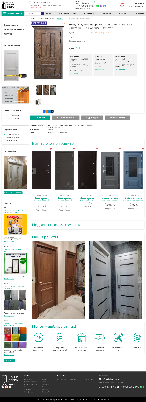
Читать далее (9, 242)
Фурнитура (8, 34)
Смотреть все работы (13, 193)
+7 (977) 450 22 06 (85, 6)
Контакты (106, 13)
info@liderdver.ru (40, 2)
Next (141, 171)
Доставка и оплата (67, 13)
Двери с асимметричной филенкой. (14, 287)
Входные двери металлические (68, 379)
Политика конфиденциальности (78, 399)
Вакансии (45, 389)
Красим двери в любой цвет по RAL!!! (13, 324)
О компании (139, 13)
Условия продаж (102, 399)
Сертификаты (28, 392)
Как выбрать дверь (12, 119)
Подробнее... (41, 210)
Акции (48, 13)
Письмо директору (13, 134)
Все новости (9, 360)
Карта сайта (46, 392)
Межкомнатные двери (14, 29)
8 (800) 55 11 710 (84, 1)
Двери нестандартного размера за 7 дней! (13, 211)
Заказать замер (37, 8)
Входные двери (11, 25)
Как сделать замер (12, 115)
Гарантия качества (30, 384)
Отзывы (44, 382)
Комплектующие (65, 118)
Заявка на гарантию (13, 137)
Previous (33, 171)
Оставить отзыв (11, 141)
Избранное (89, 13)
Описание (40, 118)
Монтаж (122, 13)
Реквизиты (27, 389)
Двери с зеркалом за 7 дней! (13, 250)
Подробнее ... (75, 73)
